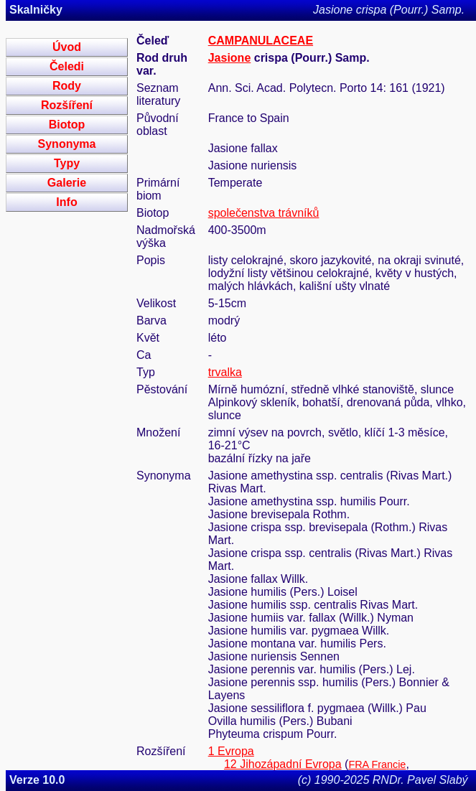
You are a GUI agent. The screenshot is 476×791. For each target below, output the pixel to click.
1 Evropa (231, 751)
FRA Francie (377, 764)
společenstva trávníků (263, 213)
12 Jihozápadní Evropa (283, 764)
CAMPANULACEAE (260, 40)
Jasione (229, 58)
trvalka (225, 372)
